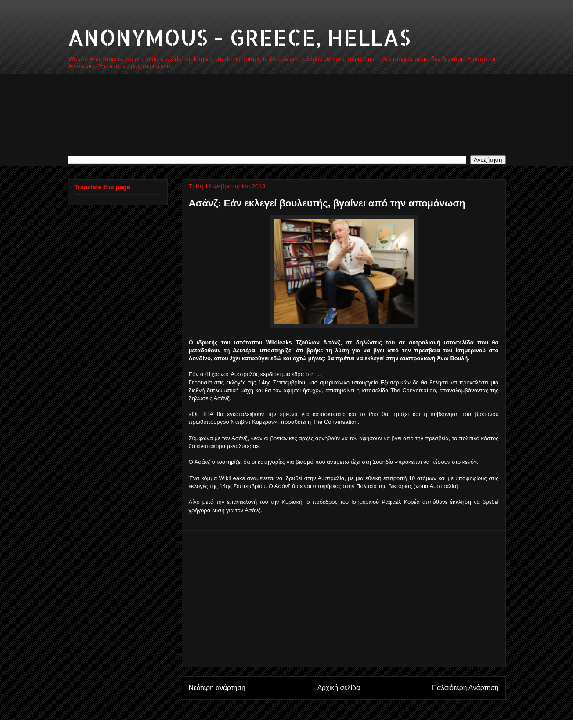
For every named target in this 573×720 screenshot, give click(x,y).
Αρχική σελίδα (338, 687)
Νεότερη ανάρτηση (217, 687)
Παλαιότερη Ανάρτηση (465, 687)
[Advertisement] (344, 598)
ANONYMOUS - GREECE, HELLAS (239, 37)
